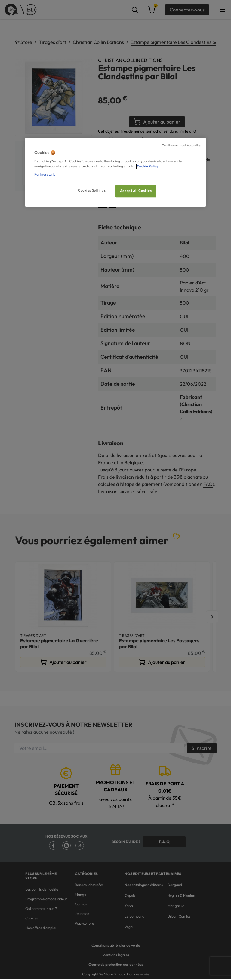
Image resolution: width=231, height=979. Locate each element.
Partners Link (44, 174)
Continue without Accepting (181, 145)
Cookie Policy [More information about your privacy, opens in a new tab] (147, 166)
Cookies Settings (92, 190)
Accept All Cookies (136, 191)
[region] (115, 172)
